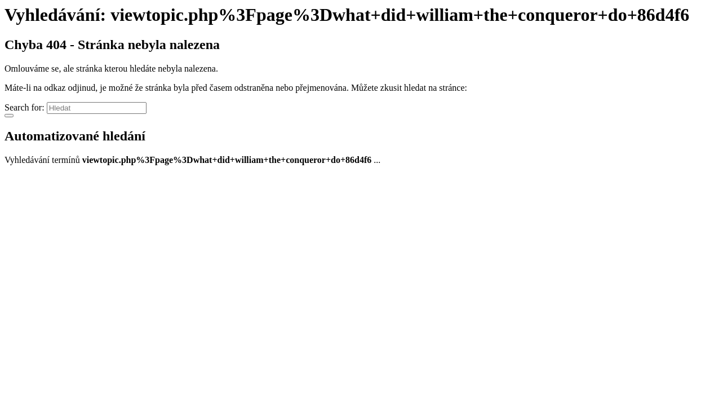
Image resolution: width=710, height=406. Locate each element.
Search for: (25, 107)
